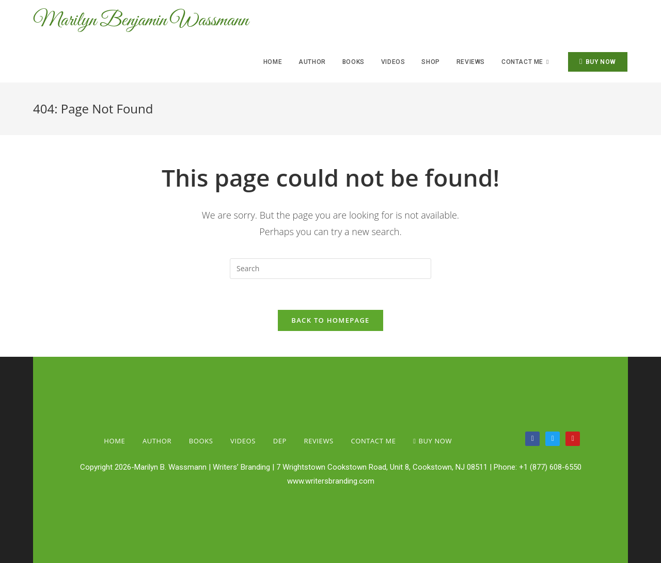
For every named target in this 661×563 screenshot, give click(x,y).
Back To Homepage (330, 320)
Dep (280, 440)
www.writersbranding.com (330, 481)
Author (157, 440)
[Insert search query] (330, 268)
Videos (243, 440)
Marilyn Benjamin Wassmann (140, 21)
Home (114, 440)
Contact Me (373, 440)
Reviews (319, 440)
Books (201, 440)
